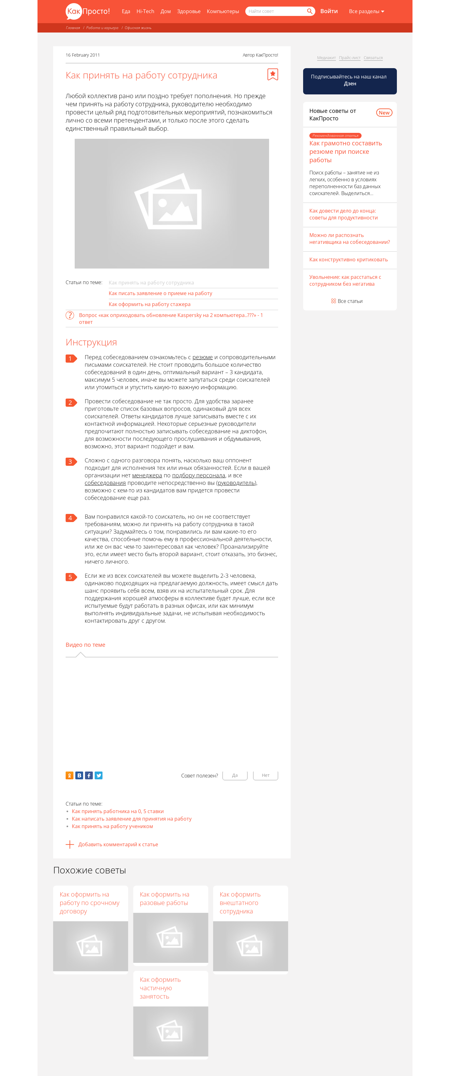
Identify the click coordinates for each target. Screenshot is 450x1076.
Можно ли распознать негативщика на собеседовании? (349, 238)
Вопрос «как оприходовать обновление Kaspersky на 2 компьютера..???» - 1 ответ (171, 318)
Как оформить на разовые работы (164, 898)
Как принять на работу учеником (112, 826)
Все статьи (350, 301)
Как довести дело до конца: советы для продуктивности (343, 214)
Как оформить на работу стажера (150, 304)
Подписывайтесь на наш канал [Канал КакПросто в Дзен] (349, 80)
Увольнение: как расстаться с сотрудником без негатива (345, 280)
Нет (266, 775)
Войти (329, 11)
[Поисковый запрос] (280, 11)
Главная (73, 27)
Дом (166, 11)
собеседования (105, 482)
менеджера (147, 475)
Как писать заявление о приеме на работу (160, 293)
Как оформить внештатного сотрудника (240, 902)
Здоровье (189, 11)
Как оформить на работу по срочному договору (89, 902)
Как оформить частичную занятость (160, 989)
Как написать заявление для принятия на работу (132, 818)
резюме (202, 357)
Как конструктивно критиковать (348, 259)
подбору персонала (198, 475)
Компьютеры (223, 11)
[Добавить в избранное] (273, 74)
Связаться (373, 57)
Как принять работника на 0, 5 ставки (118, 811)
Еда (126, 11)
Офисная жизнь (138, 27)
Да (235, 775)
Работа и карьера (102, 27)
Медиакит (326, 57)
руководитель (236, 482)
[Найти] (309, 11)
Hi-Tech (145, 11)
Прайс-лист (350, 57)
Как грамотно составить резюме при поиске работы (345, 151)
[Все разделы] (366, 11)
